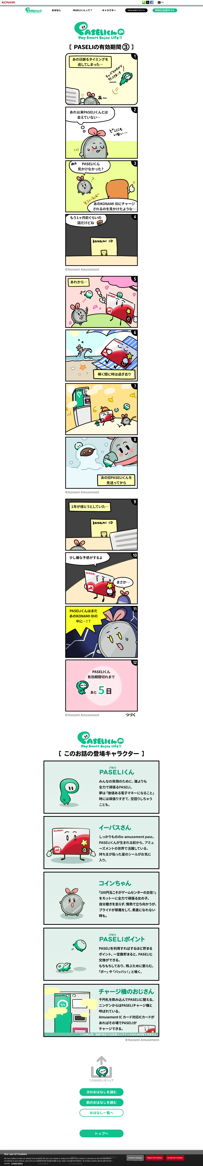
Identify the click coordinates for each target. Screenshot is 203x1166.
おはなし (56, 10)
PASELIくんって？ (82, 10)
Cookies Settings (135, 1160)
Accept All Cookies (175, 1160)
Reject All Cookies (154, 1160)
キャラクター (109, 10)
